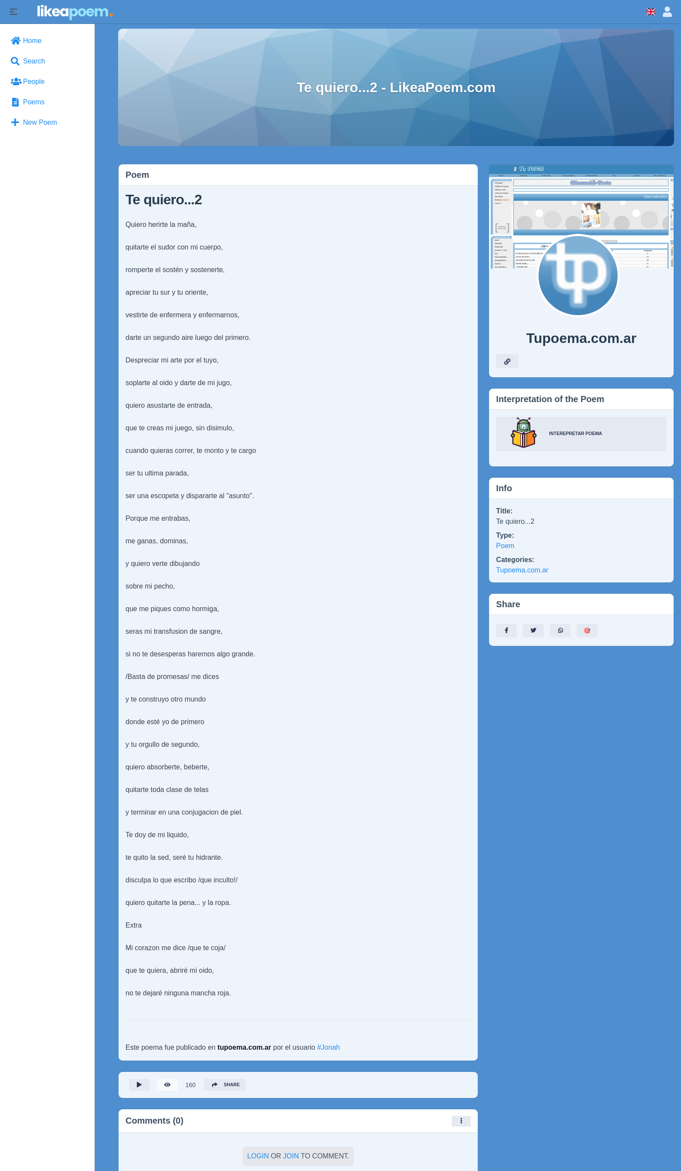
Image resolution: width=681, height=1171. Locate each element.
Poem (505, 545)
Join (291, 1158)
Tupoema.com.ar (522, 570)
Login (258, 1158)
